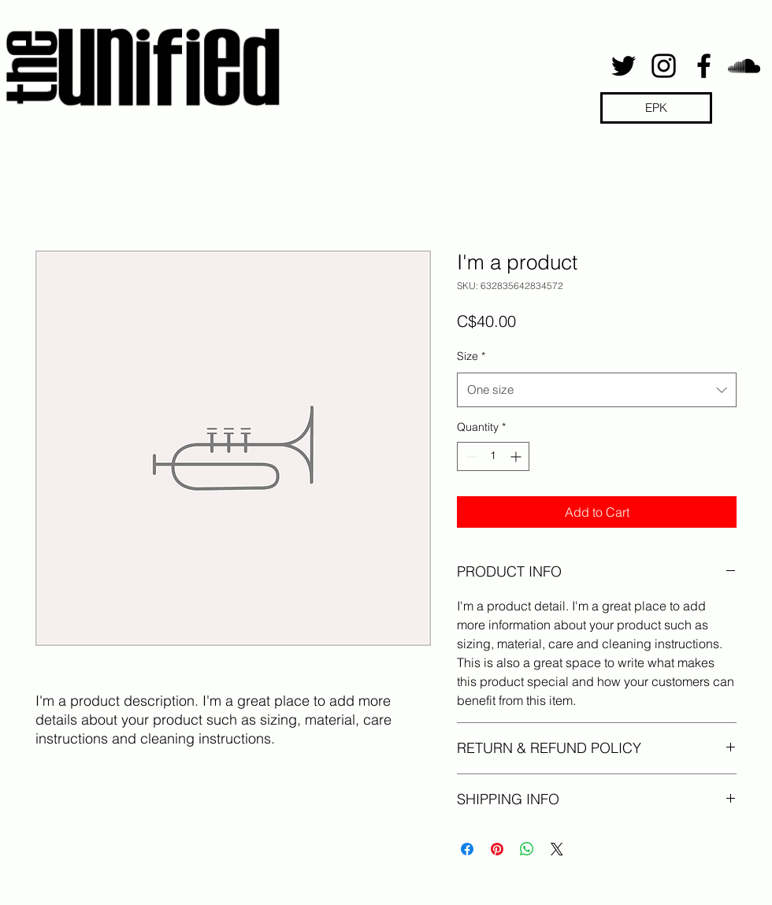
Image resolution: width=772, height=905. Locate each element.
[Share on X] (556, 849)
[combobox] (597, 390)
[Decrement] (469, 456)
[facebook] (704, 66)
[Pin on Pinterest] (497, 849)
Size (471, 356)
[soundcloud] (744, 66)
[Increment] (517, 456)
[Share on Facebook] (467, 849)
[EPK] (656, 108)
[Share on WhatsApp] (527, 849)
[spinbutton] (493, 456)
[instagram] (664, 66)
